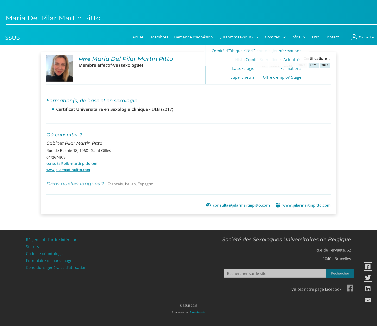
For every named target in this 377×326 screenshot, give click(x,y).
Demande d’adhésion (193, 37)
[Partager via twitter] (368, 278)
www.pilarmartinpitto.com (68, 169)
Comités (272, 37)
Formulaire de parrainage (49, 259)
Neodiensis (197, 311)
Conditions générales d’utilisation (56, 266)
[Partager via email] (368, 300)
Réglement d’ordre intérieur (51, 238)
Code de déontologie (45, 252)
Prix (315, 37)
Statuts (32, 245)
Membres (159, 37)
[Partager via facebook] (368, 266)
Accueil (138, 37)
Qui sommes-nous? (236, 37)
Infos (295, 37)
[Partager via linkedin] (368, 289)
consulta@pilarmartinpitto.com (72, 163)
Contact (332, 37)
